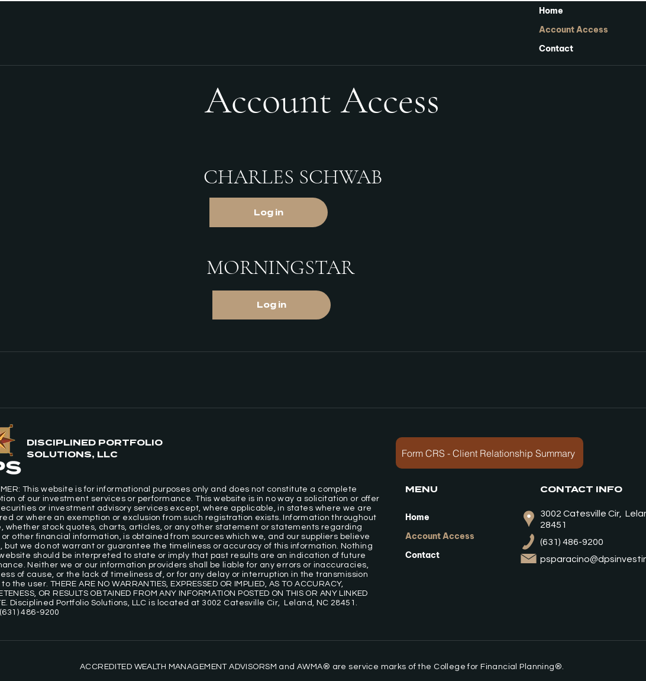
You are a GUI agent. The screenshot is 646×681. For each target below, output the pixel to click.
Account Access (573, 29)
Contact (556, 48)
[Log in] (268, 212)
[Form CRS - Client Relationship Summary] (489, 453)
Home (551, 10)
